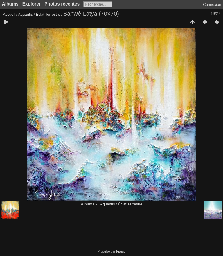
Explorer (31, 3)
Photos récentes (62, 3)
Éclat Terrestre (48, 14)
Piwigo (120, 251)
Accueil (9, 14)
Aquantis (25, 14)
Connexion (212, 4)
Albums (10, 3)
